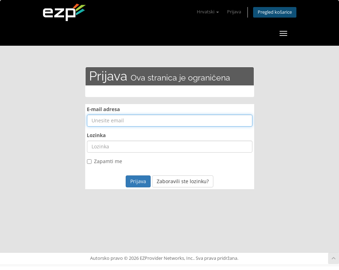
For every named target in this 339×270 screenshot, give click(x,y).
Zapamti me (104, 161)
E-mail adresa (103, 109)
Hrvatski (208, 12)
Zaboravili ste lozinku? (183, 181)
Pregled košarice (275, 12)
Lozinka (96, 135)
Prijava (234, 12)
